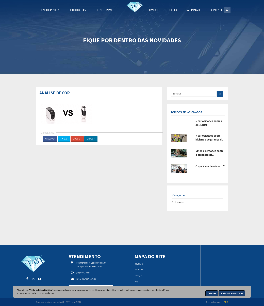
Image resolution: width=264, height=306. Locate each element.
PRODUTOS (78, 10)
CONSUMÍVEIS (105, 10)
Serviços (138, 275)
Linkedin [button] (91, 138)
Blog (137, 281)
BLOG (173, 10)
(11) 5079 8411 (83, 272)
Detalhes (212, 293)
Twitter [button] (64, 138)
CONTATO (216, 10)
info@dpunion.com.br (86, 278)
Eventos (179, 202)
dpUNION (139, 263)
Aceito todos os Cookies (232, 293)
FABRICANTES (50, 10)
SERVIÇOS (152, 10)
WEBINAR (193, 10)
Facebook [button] (50, 138)
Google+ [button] (77, 138)
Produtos (139, 269)
